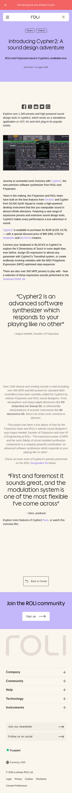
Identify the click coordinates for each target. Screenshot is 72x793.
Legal (8, 779)
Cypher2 (56, 180)
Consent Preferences (16, 785)
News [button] (30, 31)
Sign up (38, 617)
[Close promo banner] (5, 5)
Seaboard (8, 237)
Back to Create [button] (36, 582)
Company (36, 672)
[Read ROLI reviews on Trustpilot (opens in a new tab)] (13, 750)
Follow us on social (36, 737)
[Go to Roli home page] (36, 645)
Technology (36, 698)
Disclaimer (41, 779)
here (45, 520)
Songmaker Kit (39, 463)
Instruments (36, 707)
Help (36, 689)
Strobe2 (49, 199)
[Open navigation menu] (7, 17)
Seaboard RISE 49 (14, 279)
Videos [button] (42, 31)
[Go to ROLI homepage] (35, 17)
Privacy (18, 779)
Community (36, 681)
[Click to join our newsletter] (36, 726)
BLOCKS (25, 237)
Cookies (29, 779)
